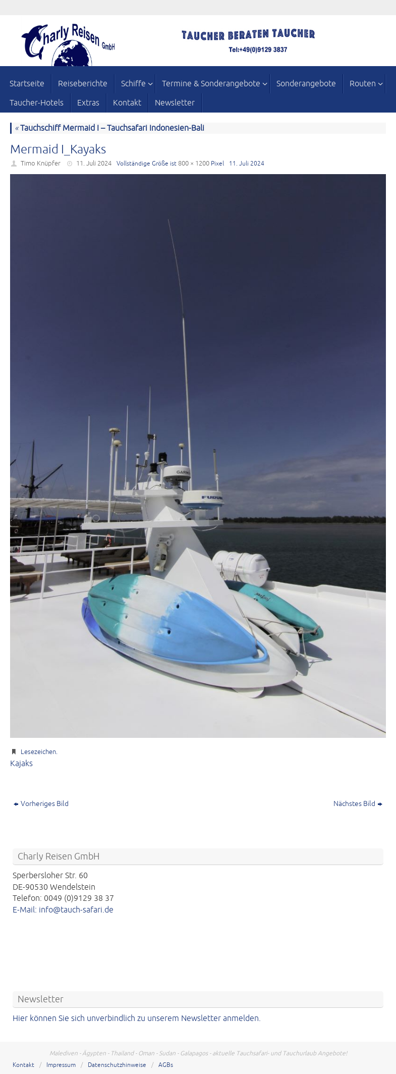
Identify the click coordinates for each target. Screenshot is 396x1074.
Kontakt (23, 1065)
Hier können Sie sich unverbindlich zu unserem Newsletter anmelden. (137, 1018)
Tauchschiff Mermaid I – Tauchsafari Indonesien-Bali (109, 128)
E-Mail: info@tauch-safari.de (63, 910)
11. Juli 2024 (93, 163)
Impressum (61, 1065)
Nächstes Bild (357, 803)
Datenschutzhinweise (117, 1065)
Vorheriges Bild (41, 803)
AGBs (165, 1065)
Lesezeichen (38, 752)
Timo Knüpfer (41, 163)
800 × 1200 (193, 163)
